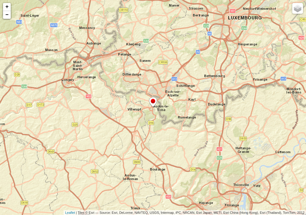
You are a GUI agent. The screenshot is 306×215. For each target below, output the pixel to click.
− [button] (7, 15)
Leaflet (70, 212)
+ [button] (7, 6)
